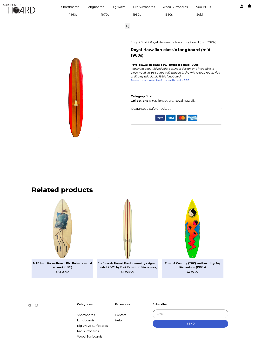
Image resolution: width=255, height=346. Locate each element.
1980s (137, 14)
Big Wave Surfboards (92, 326)
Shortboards (70, 7)
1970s (105, 14)
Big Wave (119, 7)
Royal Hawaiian (186, 101)
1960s (73, 14)
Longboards (95, 7)
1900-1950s (203, 7)
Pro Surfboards (144, 7)
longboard (165, 101)
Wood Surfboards (175, 7)
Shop (134, 42)
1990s (169, 14)
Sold (199, 14)
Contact (121, 315)
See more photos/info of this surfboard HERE (160, 80)
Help (118, 320)
